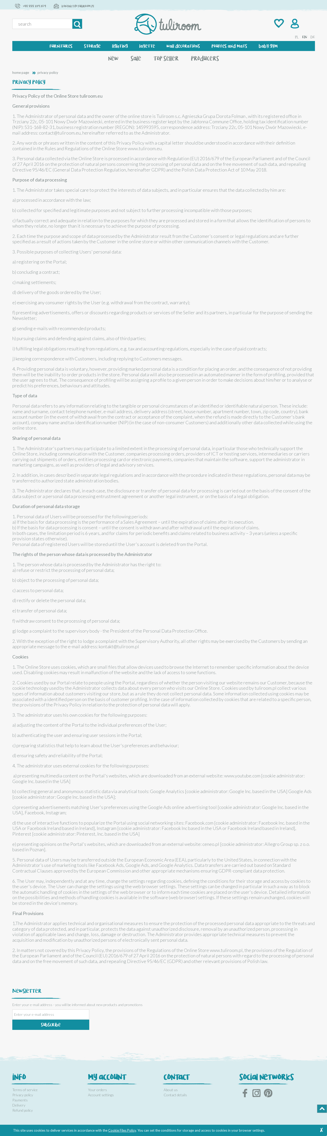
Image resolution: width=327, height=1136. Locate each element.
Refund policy (22, 1110)
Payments (20, 1100)
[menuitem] (61, 46)
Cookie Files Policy (122, 1130)
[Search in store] (43, 24)
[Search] (77, 24)
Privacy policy (22, 1095)
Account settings (101, 1095)
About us (171, 1090)
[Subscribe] (50, 1025)
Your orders (97, 1090)
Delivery (18, 1105)
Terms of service (25, 1090)
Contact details (175, 1095)
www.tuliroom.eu (145, 148)
